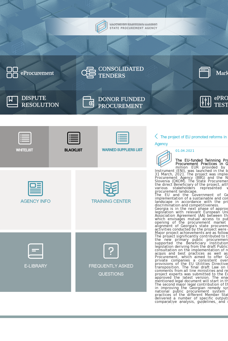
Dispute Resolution (40, 101)
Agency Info (35, 201)
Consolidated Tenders (121, 72)
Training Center (111, 201)
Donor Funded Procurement (121, 102)
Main (156, 136)
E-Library (35, 265)
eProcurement (37, 73)
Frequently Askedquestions (111, 269)
